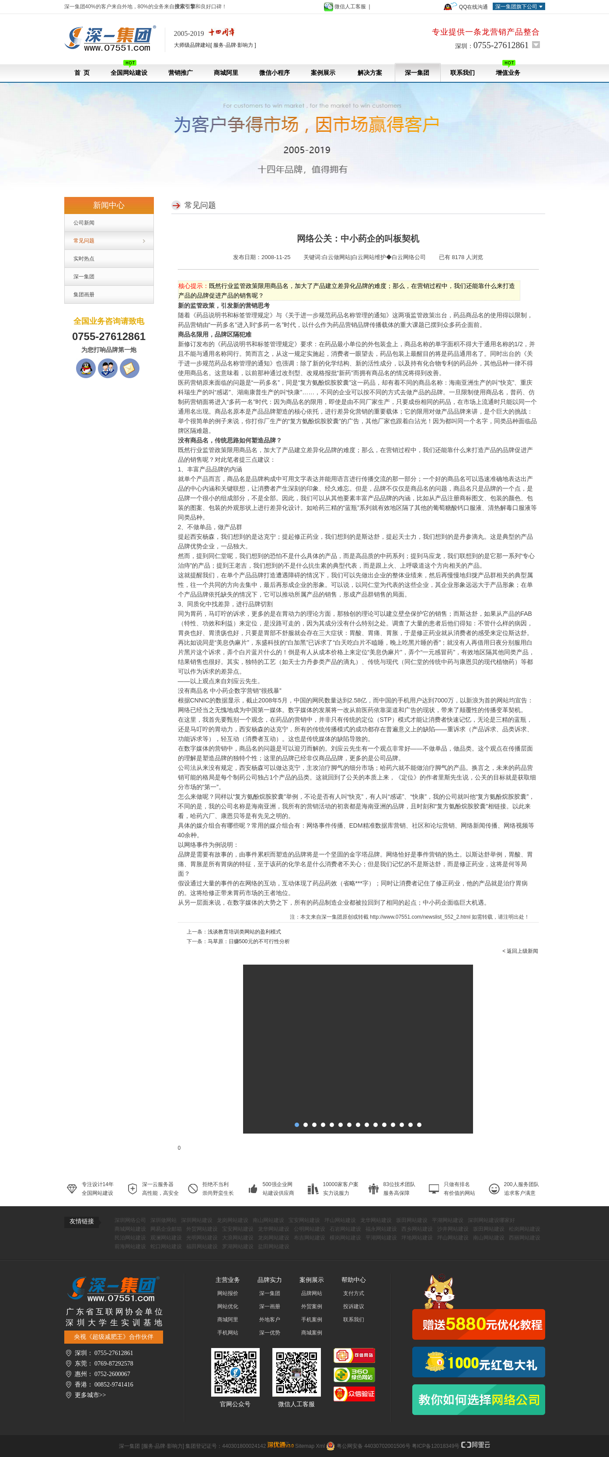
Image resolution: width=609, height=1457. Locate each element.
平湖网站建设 (447, 1220)
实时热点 (83, 259)
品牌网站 (311, 1293)
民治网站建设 (130, 1238)
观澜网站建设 (166, 1238)
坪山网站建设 (340, 1220)
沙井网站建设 (453, 1229)
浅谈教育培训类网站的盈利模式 (244, 932)
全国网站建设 (129, 68)
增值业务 (508, 68)
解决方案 (370, 73)
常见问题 (83, 241)
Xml (320, 1446)
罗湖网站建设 (238, 1246)
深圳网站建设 (196, 1220)
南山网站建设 (268, 1220)
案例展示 (323, 73)
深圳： (492, 45)
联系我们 (462, 73)
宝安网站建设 (304, 1220)
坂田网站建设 (412, 1220)
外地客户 (269, 1320)
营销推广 (180, 73)
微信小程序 (274, 73)
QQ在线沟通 (473, 7)
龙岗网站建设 (232, 1220)
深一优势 (269, 1333)
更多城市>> (90, 1395)
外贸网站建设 (202, 1229)
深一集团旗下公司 (516, 7)
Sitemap (304, 1446)
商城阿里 (226, 73)
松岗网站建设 (524, 1229)
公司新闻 (83, 223)
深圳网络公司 (130, 1220)
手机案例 (311, 1320)
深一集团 (417, 73)
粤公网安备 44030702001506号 (374, 1446)
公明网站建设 (309, 1229)
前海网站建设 (130, 1246)
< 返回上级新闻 (520, 951)
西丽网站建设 (524, 1238)
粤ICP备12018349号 (435, 1446)
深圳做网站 (163, 1220)
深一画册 (269, 1306)
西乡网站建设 (417, 1229)
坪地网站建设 (417, 1238)
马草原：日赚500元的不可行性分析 (249, 941)
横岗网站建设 (345, 1238)
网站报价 (227, 1293)
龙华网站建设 (376, 1220)
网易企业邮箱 (166, 1229)
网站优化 (227, 1306)
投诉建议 (353, 1306)
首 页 (82, 73)
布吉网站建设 (309, 1238)
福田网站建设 (202, 1246)
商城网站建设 (130, 1229)
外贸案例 (311, 1306)
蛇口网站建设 (166, 1246)
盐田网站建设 (273, 1246)
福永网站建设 (381, 1229)
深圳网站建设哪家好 (491, 1220)
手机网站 (227, 1333)
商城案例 (311, 1333)
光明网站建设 (202, 1238)
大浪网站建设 (238, 1238)
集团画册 (83, 294)
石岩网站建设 (345, 1229)
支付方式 (353, 1293)
